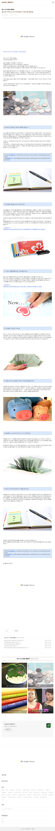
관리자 (33, 828)
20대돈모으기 (41, 790)
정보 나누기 (6, 637)
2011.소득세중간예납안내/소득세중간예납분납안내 (15, 647)
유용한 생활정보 (13, 637)
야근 (8, 790)
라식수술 (25, 792)
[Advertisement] (27, 36)
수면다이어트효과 (28, 797)
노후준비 (4, 797)
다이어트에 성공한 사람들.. (10, 645)
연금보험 (51, 794)
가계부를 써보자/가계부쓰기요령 (11, 642)
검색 (51, 808)
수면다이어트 (18, 792)
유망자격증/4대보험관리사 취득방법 (12, 644)
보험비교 (10, 792)
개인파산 (15, 794)
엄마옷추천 (37, 792)
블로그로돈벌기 (37, 794)
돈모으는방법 (26, 790)
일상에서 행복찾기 (7, 2)
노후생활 (29, 794)
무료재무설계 (43, 797)
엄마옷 (12, 790)
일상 (3, 790)
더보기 (3, 799)
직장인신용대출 (12, 797)
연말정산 (4, 792)
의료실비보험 (22, 794)
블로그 (48, 790)
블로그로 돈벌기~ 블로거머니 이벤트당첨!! (13, 640)
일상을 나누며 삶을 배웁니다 (10, 726)
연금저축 (34, 790)
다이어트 (20, 797)
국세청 (9, 794)
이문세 (30, 792)
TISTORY (28, 828)
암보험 (3, 794)
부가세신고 (18, 790)
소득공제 (36, 797)
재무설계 (45, 794)
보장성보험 (44, 792)
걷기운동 (51, 792)
